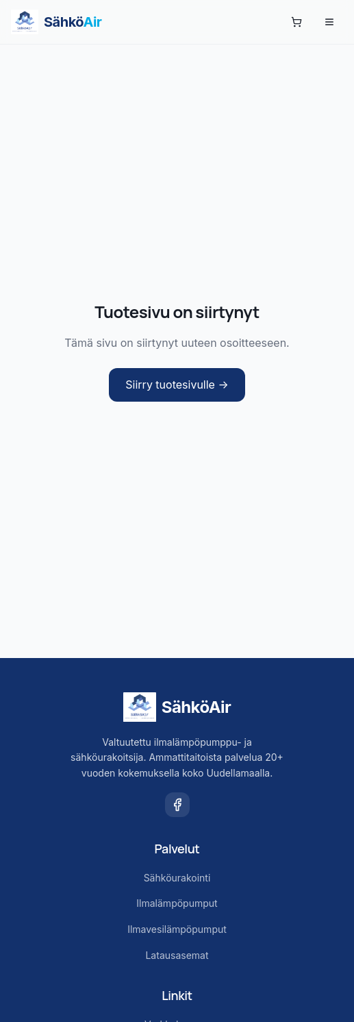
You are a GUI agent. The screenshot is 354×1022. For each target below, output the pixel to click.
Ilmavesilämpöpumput (177, 929)
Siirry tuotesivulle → (176, 384)
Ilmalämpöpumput (176, 903)
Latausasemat (176, 955)
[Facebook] (177, 804)
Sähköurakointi (177, 878)
